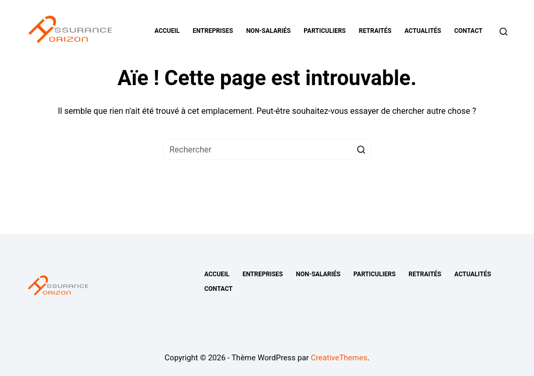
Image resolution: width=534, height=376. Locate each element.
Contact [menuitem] (468, 30)
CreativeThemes (339, 357)
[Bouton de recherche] (360, 149)
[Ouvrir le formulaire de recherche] (503, 32)
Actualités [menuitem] (423, 30)
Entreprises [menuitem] (213, 30)
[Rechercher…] (267, 149)
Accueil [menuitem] (166, 30)
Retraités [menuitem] (375, 30)
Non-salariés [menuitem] (268, 30)
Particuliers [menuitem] (325, 30)
